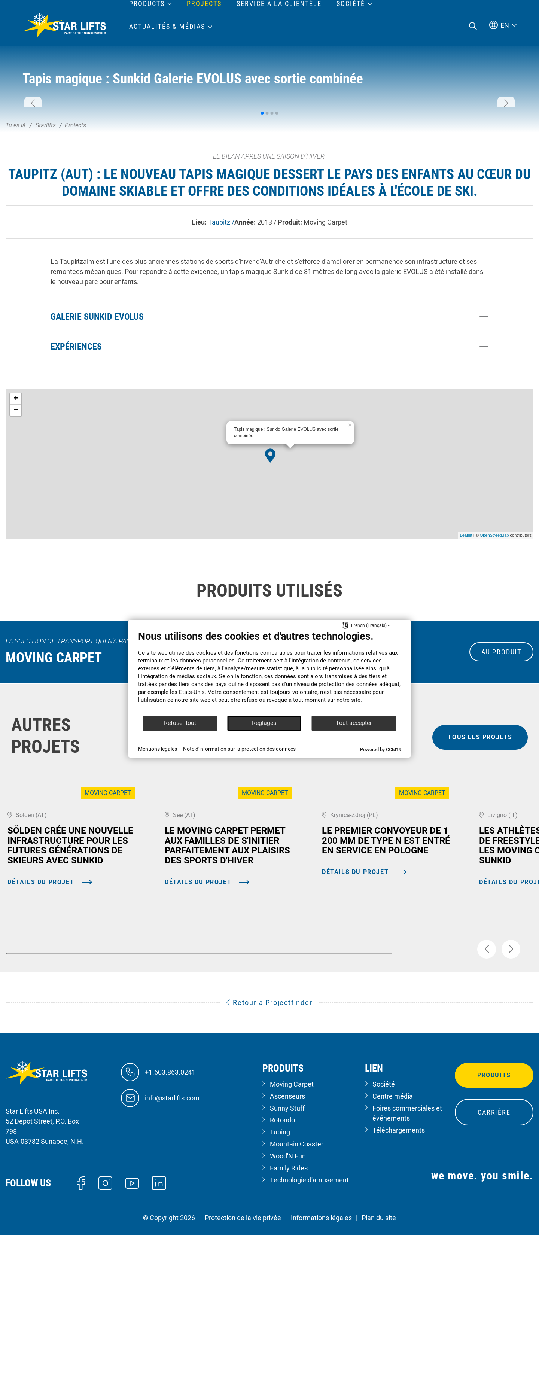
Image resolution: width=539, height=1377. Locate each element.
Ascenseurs (287, 1241)
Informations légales (321, 1363)
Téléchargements (398, 1275)
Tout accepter (354, 722)
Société (383, 1229)
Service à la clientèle (279, 3)
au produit (501, 758)
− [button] (15, 516)
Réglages (264, 722)
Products (147, 3)
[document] (269, 672)
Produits (494, 1220)
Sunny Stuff (287, 1253)
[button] (33, 156)
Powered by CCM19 (380, 749)
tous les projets (480, 843)
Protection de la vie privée (243, 1363)
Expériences (76, 453)
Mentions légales (157, 749)
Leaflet (466, 641)
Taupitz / (221, 328)
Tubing (280, 1277)
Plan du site (379, 1363)
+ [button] (15, 505)
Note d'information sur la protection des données (239, 749)
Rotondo (282, 1265)
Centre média (392, 1241)
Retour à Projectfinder (269, 1148)
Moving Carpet (292, 1229)
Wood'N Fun (288, 1301)
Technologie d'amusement (309, 1325)
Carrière (494, 1257)
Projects (204, 3)
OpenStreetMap (494, 641)
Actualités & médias (167, 26)
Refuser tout (180, 722)
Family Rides (289, 1313)
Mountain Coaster (296, 1289)
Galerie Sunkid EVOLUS (97, 423)
